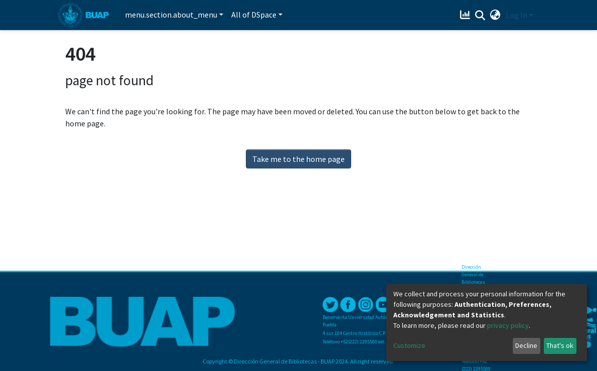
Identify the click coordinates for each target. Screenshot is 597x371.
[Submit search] (480, 15)
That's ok (559, 345)
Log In (516, 15)
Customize (409, 345)
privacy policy (508, 325)
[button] (495, 15)
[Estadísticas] (466, 15)
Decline (526, 345)
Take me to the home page (298, 159)
